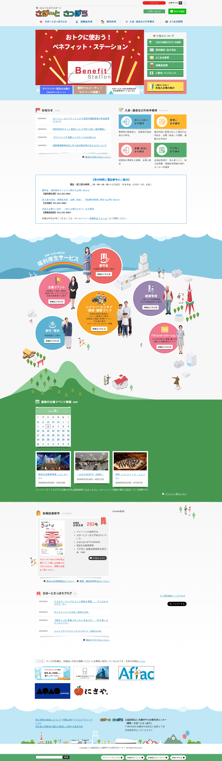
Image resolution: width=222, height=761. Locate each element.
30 (58, 422)
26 (38, 422)
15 (63, 430)
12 (48, 430)
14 (58, 430)
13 (53, 430)
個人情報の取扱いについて (48, 720)
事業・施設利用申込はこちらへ (95, 581)
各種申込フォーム (98, 218)
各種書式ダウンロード (156, 758)
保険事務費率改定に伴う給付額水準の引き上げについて (80, 145)
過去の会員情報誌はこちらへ (60, 581)
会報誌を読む (99, 558)
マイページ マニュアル (111, 758)
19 (48, 435)
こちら (142, 661)
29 (53, 422)
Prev (38, 90)
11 (43, 430)
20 (53, 435)
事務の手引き (177, 758)
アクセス (78, 720)
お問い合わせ (154, 11)
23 (68, 435)
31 (38, 444)
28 (48, 422)
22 (63, 435)
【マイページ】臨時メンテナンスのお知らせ (74, 137)
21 (58, 435)
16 (68, 430)
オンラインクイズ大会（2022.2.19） (71, 612)
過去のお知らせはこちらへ (98, 157)
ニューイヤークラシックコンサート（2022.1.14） (78, 631)
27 (43, 422)
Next (141, 90)
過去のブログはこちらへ (98, 640)
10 (38, 430)
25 (43, 439)
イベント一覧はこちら (176, 494)
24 (38, 439)
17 (38, 435)
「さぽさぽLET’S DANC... (90, 474)
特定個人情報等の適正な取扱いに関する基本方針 (59, 726)
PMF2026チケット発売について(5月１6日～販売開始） (79, 129)
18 (43, 435)
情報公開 (67, 720)
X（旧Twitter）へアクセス (172, 596)
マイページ (154, 3)
